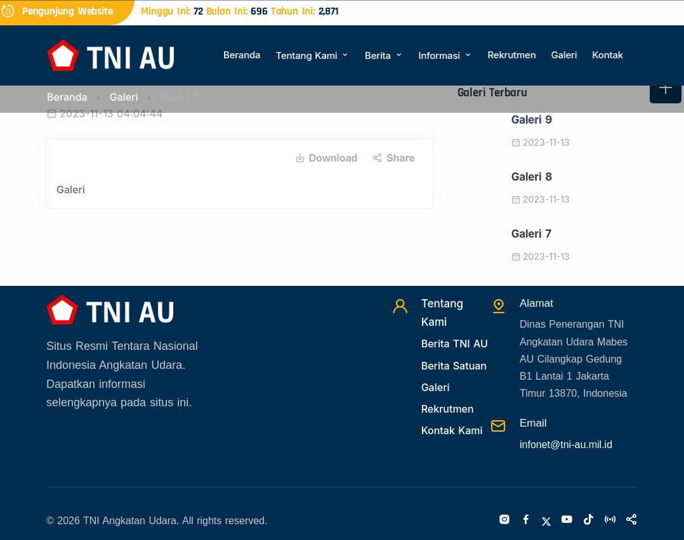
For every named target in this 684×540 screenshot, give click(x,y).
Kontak (607, 55)
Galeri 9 (531, 119)
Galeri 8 (531, 176)
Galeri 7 (531, 234)
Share (393, 158)
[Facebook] (526, 520)
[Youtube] (566, 520)
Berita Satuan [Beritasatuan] (454, 365)
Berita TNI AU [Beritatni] (454, 343)
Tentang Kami (312, 55)
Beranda (241, 55)
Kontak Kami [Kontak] (452, 430)
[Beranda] (110, 54)
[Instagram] (504, 520)
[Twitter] (546, 520)
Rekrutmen (511, 55)
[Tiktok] (588, 520)
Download (326, 158)
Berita (384, 55)
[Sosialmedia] (631, 520)
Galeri (564, 55)
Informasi (446, 55)
